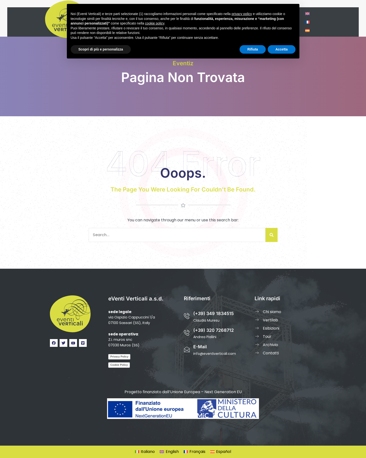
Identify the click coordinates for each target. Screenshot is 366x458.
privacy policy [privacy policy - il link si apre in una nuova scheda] (242, 14)
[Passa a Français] (194, 452)
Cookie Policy (119, 364)
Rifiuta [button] (252, 49)
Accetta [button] (281, 49)
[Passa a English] (169, 452)
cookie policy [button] (154, 23)
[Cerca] (271, 235)
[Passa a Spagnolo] (307, 30)
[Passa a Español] (221, 452)
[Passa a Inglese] (307, 13)
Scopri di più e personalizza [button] (100, 49)
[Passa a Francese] (307, 22)
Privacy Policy (119, 356)
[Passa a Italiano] (144, 452)
